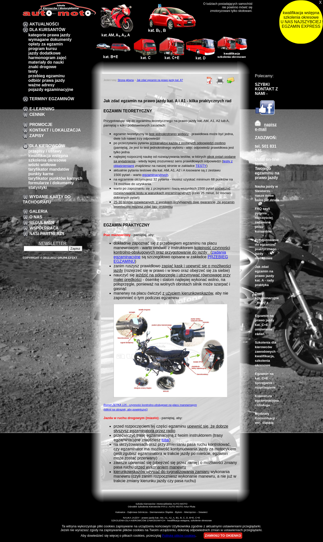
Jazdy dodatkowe (44, 53)
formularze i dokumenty (51, 183)
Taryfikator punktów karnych (55, 178)
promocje (40, 124)
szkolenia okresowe (47, 160)
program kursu (42, 48)
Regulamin (41, 222)
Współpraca (44, 228)
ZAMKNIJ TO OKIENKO (223, 535)
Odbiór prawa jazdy (46, 80)
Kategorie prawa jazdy (49, 35)
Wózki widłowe (42, 165)
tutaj (165, 440)
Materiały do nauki (46, 62)
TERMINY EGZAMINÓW (51, 99)
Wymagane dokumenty (50, 39)
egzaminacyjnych (155, 175)
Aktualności (44, 24)
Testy (33, 71)
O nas (35, 217)
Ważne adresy (41, 85)
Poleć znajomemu (231, 80)
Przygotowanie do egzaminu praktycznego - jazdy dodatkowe (267, 249)
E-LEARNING (42, 109)
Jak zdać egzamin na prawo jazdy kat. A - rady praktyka (264, 276)
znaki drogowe (42, 67)
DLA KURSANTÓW (47, 30)
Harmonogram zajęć (47, 58)
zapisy (36, 136)
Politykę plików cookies (179, 535)
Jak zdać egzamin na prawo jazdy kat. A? (160, 80)
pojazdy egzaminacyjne (50, 89)
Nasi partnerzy (46, 233)
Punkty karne (40, 174)
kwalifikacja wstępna (48, 155)
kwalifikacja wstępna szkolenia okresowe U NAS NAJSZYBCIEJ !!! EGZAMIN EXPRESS (302, 20)
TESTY (201, 166)
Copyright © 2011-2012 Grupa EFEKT (50, 257)
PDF (209, 80)
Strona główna (126, 80)
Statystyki (37, 187)
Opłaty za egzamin (45, 44)
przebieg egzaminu (46, 76)
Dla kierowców (47, 146)
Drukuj (220, 80)
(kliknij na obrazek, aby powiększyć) (125, 409)
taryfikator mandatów (48, 169)
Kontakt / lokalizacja (54, 130)
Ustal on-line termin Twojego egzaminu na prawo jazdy (267, 168)
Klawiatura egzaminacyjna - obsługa (267, 400)
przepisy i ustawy (45, 151)
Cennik (37, 114)
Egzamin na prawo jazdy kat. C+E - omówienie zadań (264, 325)
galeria (38, 211)
